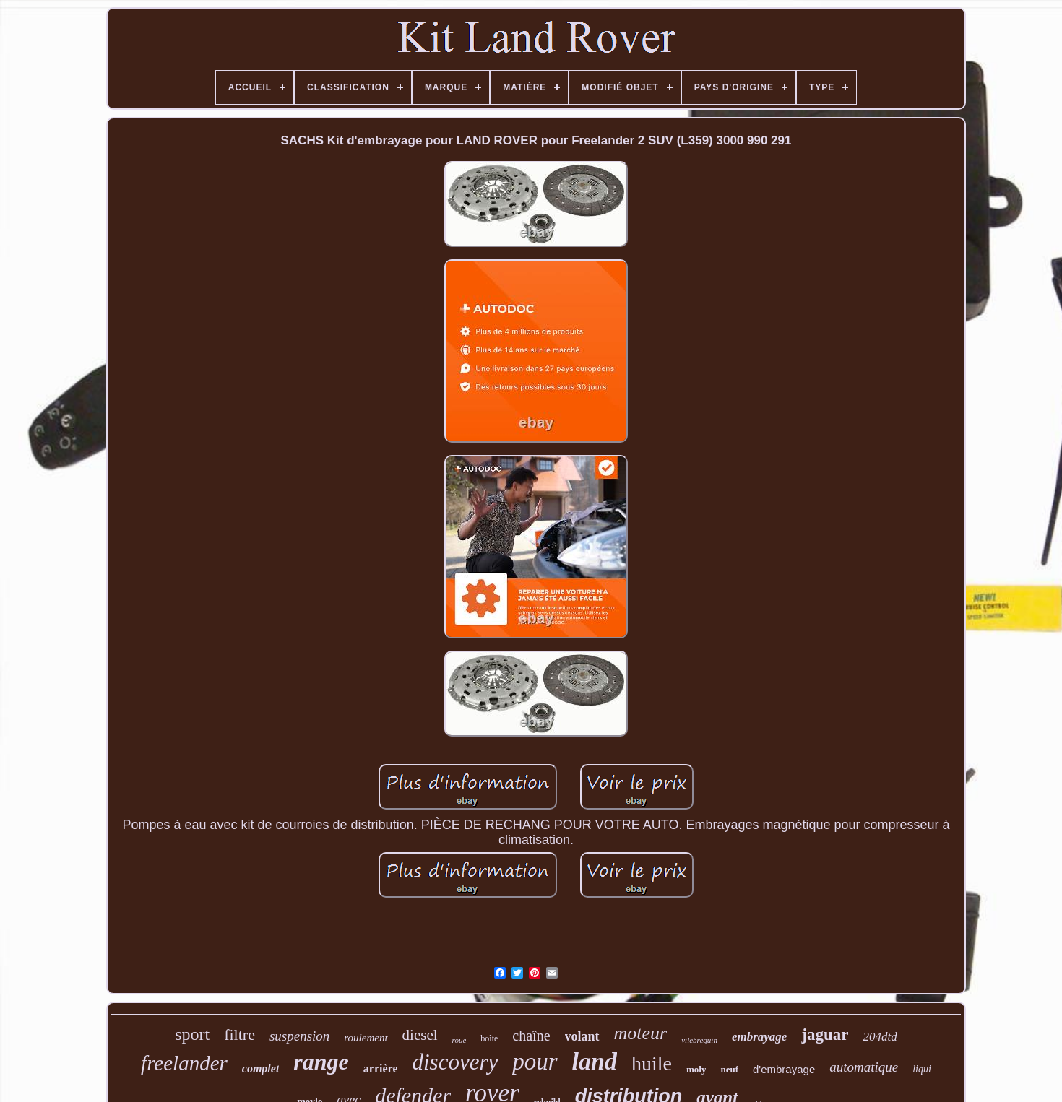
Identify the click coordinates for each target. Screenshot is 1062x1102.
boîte (489, 1038)
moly (696, 1069)
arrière (380, 1068)
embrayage (759, 1037)
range (320, 1062)
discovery (455, 1062)
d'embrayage (784, 1069)
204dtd (880, 1037)
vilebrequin (699, 1040)
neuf (729, 1069)
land (594, 1061)
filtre (239, 1034)
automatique (863, 1067)
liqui (921, 1069)
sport (192, 1034)
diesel (420, 1035)
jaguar (824, 1034)
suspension (299, 1036)
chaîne (531, 1036)
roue (459, 1040)
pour (534, 1062)
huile (651, 1063)
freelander (184, 1063)
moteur (641, 1033)
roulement (365, 1038)
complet (261, 1068)
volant (582, 1036)
